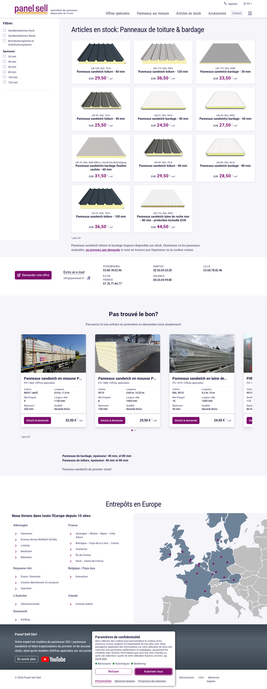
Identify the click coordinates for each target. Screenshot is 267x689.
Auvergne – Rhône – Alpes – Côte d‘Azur (95, 535)
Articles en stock (188, 13)
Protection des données (152, 681)
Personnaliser (103, 681)
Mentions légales (213, 679)
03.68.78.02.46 (112, 270)
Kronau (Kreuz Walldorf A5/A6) (39, 539)
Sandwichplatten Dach (19, 30)
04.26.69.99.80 (162, 280)
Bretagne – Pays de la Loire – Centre (97, 543)
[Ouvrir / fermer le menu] (250, 13)
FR (247, 3)
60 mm (9, 66)
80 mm (9, 72)
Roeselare (82, 576)
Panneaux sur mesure (153, 13)
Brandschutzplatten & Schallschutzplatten (18, 42)
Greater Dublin (84, 603)
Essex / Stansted (30, 576)
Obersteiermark (30, 603)
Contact (237, 13)
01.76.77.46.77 (112, 283)
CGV (201, 677)
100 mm (10, 77)
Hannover (26, 533)
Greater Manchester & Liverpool (39, 582)
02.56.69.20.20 (162, 270)
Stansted (26, 588)
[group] (53, 380)
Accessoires (217, 13)
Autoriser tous (153, 671)
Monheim (26, 551)
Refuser (113, 671)
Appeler (231, 3)
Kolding (25, 619)
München (26, 557)
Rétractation (186, 677)
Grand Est (81, 549)
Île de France (83, 555)
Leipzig (25, 545)
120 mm (10, 82)
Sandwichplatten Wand (19, 35)
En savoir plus (26, 659)
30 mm (9, 56)
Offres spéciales (118, 13)
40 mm (9, 61)
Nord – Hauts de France (90, 560)
